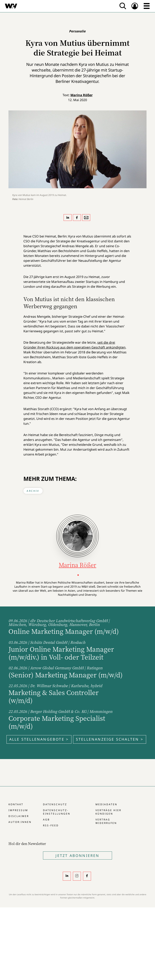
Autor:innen (19, 822)
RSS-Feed (51, 825)
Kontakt (15, 804)
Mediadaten (106, 804)
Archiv (33, 491)
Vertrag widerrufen (106, 821)
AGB (46, 819)
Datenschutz (55, 804)
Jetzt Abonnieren (77, 855)
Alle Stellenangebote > (39, 739)
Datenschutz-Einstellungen (56, 811)
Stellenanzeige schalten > (109, 739)
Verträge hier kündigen (108, 811)
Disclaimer (18, 816)
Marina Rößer (81, 95)
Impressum (18, 810)
